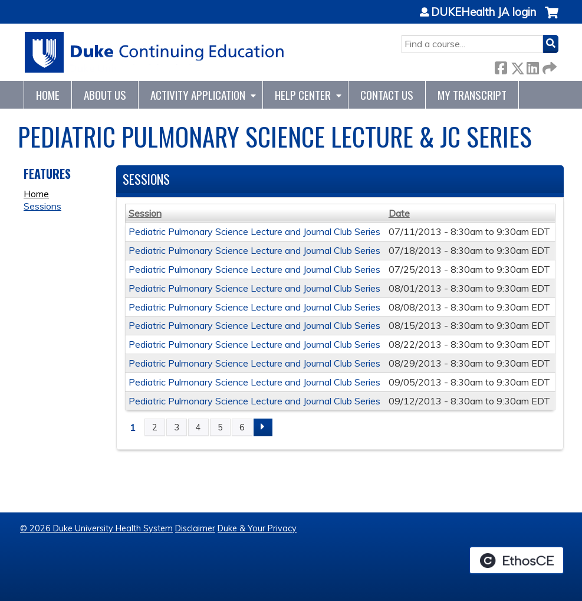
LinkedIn (532, 66)
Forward (548, 66)
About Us (105, 94)
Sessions (42, 206)
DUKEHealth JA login (483, 12)
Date (399, 213)
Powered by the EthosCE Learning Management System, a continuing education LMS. (516, 560)
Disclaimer (195, 528)
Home (48, 94)
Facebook (501, 66)
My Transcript (472, 94)
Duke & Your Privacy (257, 528)
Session (145, 213)
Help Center (303, 94)
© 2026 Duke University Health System (96, 528)
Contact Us (386, 94)
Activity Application (197, 94)
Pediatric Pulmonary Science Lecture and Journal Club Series (254, 231)
